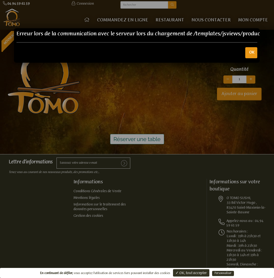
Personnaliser (223, 273)
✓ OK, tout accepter (191, 273)
